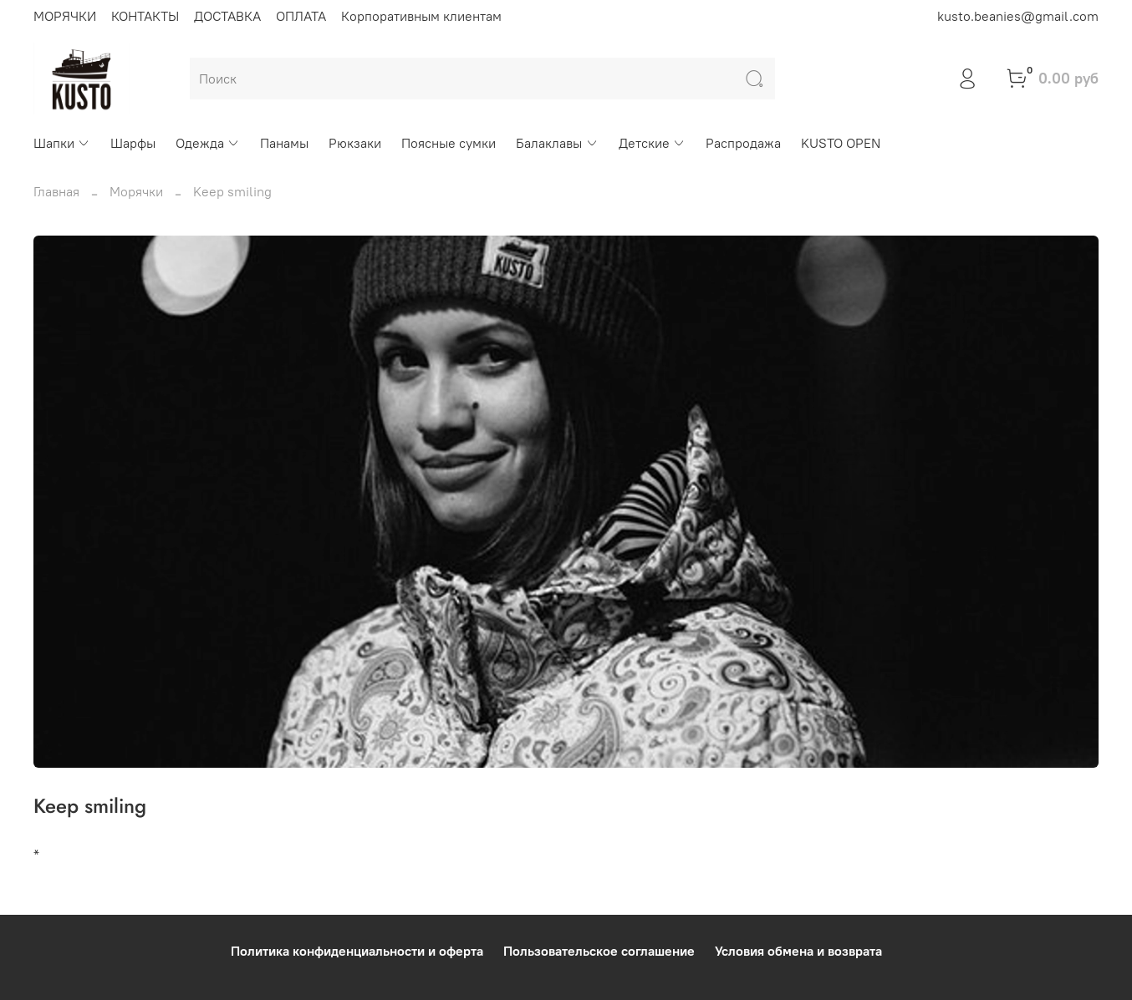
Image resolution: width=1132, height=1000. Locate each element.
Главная (56, 191)
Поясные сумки (448, 143)
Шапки (61, 143)
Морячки (136, 191)
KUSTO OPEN (840, 143)
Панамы (284, 143)
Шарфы (133, 143)
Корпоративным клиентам (421, 16)
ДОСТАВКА (227, 16)
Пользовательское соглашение (599, 950)
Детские (652, 143)
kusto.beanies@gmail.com (1018, 16)
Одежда (208, 143)
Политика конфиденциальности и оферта (357, 950)
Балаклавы (557, 143)
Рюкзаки (355, 143)
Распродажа (743, 143)
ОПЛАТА (301, 16)
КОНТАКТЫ (145, 16)
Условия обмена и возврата (798, 950)
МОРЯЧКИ (64, 16)
